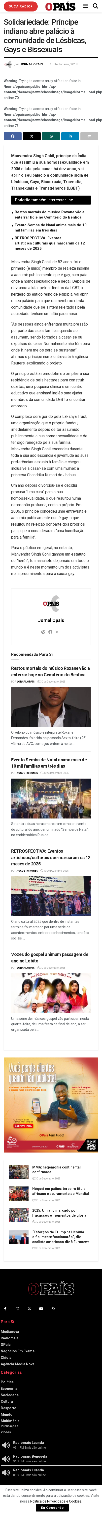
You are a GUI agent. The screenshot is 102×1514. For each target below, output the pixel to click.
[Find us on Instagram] (17, 1308)
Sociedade (10, 1395)
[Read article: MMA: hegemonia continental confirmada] (19, 1172)
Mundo (6, 1414)
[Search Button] (95, 6)
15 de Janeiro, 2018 (63, 64)
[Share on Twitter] (32, 136)
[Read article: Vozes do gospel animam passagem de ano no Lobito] (51, 993)
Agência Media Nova (17, 1364)
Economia (9, 1389)
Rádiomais (10, 1338)
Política (7, 1382)
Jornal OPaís (26, 681)
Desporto (8, 1408)
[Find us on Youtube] (41, 1308)
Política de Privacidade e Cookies (55, 1501)
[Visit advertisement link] (51, 1105)
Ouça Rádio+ (21, 6)
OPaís (6, 1345)
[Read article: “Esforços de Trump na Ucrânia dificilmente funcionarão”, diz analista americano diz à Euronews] (19, 1237)
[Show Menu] (85, 6)
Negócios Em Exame (17, 1351)
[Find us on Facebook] (5, 1308)
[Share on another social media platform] (89, 136)
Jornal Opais (31, 64)
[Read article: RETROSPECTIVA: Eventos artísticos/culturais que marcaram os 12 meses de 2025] (51, 896)
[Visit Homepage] (60, 6)
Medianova (10, 1332)
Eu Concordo (52, 1508)
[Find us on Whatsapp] (53, 1308)
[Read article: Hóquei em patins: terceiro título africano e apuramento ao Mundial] (19, 1193)
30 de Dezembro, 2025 (51, 681)
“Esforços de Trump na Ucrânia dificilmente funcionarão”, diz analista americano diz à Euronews (61, 1237)
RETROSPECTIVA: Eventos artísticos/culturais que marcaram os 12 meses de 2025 (50, 243)
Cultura (7, 1401)
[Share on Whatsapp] (51, 136)
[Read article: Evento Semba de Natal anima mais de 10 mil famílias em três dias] (51, 799)
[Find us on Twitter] (29, 1308)
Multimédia (10, 1421)
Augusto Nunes (27, 773)
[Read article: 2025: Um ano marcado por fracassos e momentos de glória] (19, 1215)
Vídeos (6, 1432)
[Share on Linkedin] (70, 136)
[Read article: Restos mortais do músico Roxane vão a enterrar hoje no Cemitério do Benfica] (51, 707)
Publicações (9, 1426)
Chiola (6, 1358)
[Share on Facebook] (13, 136)
